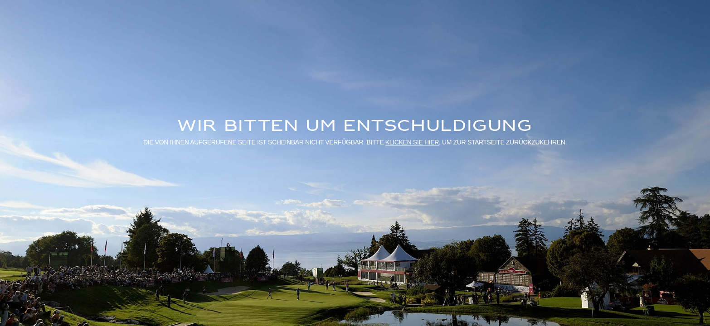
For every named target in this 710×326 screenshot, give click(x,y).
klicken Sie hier (412, 141)
